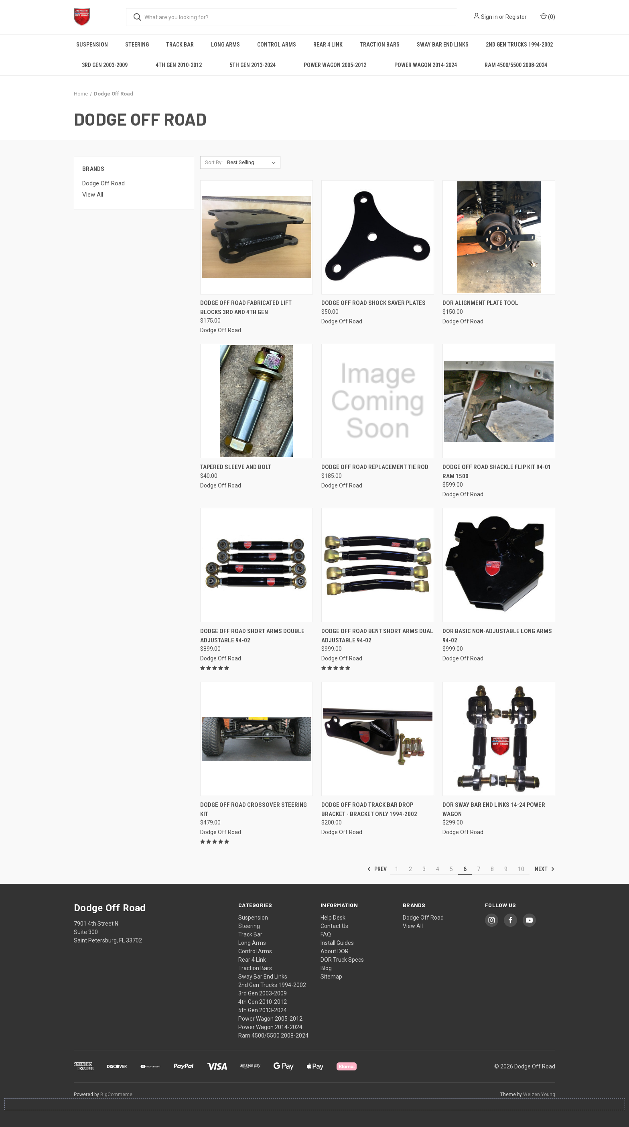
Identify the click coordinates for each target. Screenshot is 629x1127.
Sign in (489, 17)
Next (545, 869)
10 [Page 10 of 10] (521, 869)
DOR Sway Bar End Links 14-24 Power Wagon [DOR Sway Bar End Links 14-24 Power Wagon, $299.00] (493, 809)
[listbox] (253, 162)
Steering (137, 44)
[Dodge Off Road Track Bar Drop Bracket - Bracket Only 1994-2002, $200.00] (377, 738)
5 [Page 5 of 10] (451, 869)
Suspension (92, 44)
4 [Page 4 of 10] (437, 869)
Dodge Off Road (103, 183)
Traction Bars (380, 44)
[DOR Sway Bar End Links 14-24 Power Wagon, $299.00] (499, 738)
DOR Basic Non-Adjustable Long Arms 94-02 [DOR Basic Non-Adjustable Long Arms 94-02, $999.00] (497, 635)
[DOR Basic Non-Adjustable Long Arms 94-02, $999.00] (499, 565)
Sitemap (331, 976)
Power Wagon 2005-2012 (335, 65)
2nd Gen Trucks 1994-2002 (519, 44)
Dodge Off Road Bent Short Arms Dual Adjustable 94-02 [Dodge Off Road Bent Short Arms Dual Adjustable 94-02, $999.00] (377, 635)
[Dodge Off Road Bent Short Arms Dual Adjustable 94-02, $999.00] (377, 565)
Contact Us (334, 926)
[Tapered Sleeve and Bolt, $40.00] (256, 401)
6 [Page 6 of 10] (465, 869)
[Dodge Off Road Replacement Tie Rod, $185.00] (377, 401)
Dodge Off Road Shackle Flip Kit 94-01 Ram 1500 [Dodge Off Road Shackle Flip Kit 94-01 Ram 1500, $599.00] (496, 471)
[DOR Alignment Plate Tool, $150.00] (499, 237)
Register (516, 17)
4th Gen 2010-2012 (179, 65)
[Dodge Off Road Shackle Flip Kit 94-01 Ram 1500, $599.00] (499, 401)
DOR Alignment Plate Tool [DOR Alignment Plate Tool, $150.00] (480, 303)
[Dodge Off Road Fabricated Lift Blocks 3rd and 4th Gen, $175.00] (256, 237)
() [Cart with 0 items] (547, 16)
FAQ (326, 934)
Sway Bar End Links (443, 44)
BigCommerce (116, 1094)
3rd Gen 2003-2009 (105, 65)
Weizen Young (539, 1094)
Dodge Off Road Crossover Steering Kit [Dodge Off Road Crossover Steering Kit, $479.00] (253, 809)
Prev (377, 869)
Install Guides (337, 943)
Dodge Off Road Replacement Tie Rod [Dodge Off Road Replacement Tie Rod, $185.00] (374, 467)
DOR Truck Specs (342, 959)
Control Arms (276, 44)
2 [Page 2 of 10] (410, 869)
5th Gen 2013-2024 (252, 65)
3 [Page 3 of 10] (424, 869)
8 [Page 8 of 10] (492, 869)
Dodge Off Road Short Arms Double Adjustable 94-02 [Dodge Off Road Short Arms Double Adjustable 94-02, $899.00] (252, 635)
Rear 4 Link (328, 44)
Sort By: (214, 162)
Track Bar (180, 44)
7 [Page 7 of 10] (478, 869)
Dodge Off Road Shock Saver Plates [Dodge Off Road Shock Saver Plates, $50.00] (373, 303)
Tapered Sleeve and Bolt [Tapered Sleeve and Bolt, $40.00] (235, 467)
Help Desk (333, 917)
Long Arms (225, 44)
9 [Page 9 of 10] (505, 869)
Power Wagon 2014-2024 (425, 65)
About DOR (335, 951)
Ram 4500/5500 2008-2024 (516, 65)
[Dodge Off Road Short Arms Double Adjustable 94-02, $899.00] (256, 565)
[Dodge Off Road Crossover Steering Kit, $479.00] (256, 738)
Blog (326, 968)
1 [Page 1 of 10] (396, 869)
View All (92, 194)
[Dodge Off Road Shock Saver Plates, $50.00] (377, 237)
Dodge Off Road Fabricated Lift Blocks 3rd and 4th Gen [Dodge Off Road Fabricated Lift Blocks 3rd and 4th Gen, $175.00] (246, 307)
